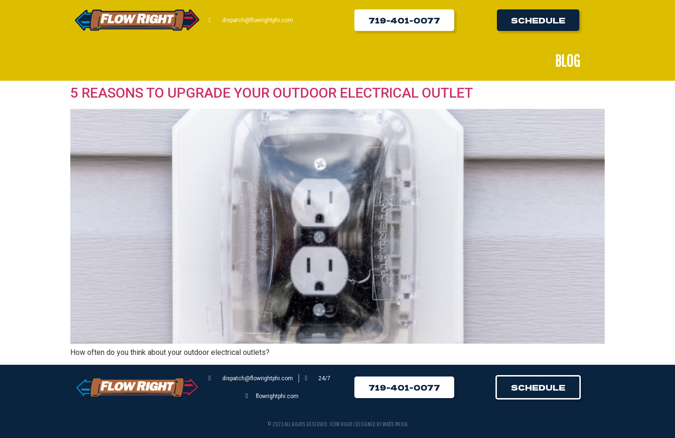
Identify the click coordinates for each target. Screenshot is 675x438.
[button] (404, 20)
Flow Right (341, 424)
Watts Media (394, 424)
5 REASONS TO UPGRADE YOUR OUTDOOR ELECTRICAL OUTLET (271, 93)
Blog (567, 60)
